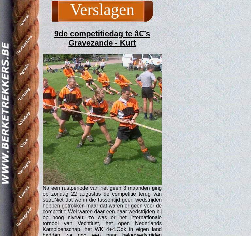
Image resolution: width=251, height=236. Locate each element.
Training (24, 94)
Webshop (24, 118)
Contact (24, 192)
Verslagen (24, 167)
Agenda (24, 70)
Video (24, 142)
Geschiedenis (24, 45)
